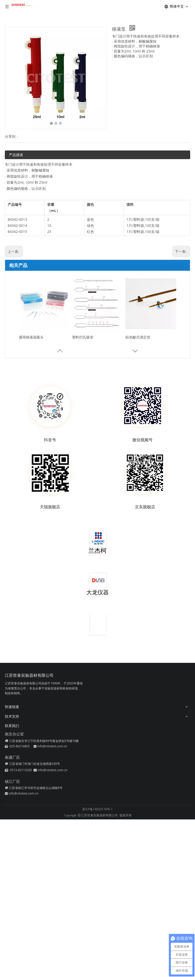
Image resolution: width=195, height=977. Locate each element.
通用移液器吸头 (31, 337)
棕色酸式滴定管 (137, 337)
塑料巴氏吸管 (82, 337)
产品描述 (16, 154)
